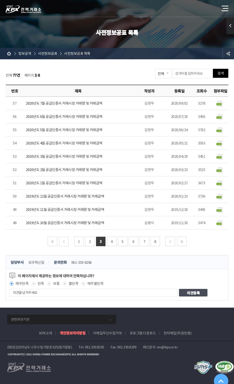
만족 (41, 283)
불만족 (73, 283)
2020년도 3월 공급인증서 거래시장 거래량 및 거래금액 (64, 156)
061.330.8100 (94, 347)
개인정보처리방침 (72, 332)
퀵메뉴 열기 (230, 25)
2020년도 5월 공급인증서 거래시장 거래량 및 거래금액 (64, 130)
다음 (170, 241)
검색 (220, 73)
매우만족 (22, 283)
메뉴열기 (224, 7)
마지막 (182, 241)
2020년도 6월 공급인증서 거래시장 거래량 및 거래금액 (64, 116)
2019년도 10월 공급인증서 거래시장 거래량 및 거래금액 (65, 223)
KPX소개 (45, 333)
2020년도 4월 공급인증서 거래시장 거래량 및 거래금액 (64, 143)
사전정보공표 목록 (77, 53)
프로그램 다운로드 (143, 333)
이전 (64, 241)
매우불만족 (95, 283)
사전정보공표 (47, 53)
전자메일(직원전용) (178, 333)
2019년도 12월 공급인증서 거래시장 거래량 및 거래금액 (65, 196)
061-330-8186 (81, 262)
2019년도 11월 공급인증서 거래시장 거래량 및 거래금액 (65, 209)
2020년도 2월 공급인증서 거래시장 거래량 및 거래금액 (64, 169)
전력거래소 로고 (23, 9)
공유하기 (228, 53)
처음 (52, 241)
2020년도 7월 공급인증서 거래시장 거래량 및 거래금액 (64, 103)
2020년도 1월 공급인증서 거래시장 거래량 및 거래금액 (64, 183)
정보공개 (24, 53)
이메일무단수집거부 (107, 333)
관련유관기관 (20, 319)
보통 (56, 283)
